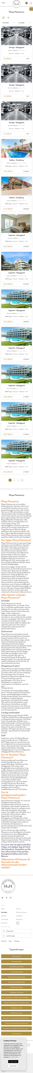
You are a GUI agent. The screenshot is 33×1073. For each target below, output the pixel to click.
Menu (3, 3)
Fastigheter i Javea (16, 1008)
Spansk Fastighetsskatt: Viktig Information (16, 1003)
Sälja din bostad (21, 912)
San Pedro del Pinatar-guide (16, 977)
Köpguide (19, 919)
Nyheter (3, 916)
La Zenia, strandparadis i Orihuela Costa (16, 1023)
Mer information (13, 1057)
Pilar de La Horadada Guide (16, 982)
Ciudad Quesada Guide (16, 967)
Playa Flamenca (16, 1033)
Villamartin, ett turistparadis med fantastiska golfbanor (17, 1018)
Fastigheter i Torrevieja (16, 992)
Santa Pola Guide (16, 961)
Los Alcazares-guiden (16, 972)
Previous (2, 35)
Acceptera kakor (13, 1061)
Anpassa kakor (13, 1066)
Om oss (18, 909)
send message (9, 936)
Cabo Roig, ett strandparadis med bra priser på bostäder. (17, 1028)
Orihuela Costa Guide (16, 987)
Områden (19, 916)
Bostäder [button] (4, 912)
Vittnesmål (4, 919)
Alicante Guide (16, 956)
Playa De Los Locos (16, 1013)
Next (30, 35)
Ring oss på (8, 931)
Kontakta (4, 923)
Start (3, 909)
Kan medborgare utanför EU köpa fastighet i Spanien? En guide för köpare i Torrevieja (17, 997)
